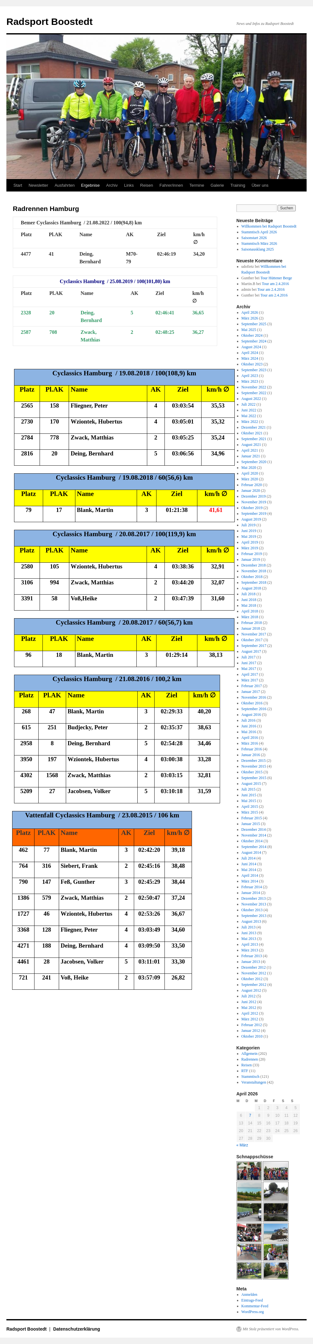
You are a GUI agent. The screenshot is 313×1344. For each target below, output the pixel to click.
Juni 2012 (248, 1002)
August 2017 (251, 651)
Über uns (260, 185)
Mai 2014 (248, 869)
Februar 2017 (251, 686)
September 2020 (253, 462)
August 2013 (251, 921)
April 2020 (249, 473)
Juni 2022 (248, 410)
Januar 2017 (250, 691)
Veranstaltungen (253, 1082)
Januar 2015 (250, 824)
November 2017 (253, 634)
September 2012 (253, 984)
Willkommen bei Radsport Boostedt (269, 226)
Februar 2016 (251, 749)
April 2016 (249, 737)
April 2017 (249, 674)
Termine (196, 185)
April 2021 (249, 450)
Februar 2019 (251, 554)
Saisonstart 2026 (254, 238)
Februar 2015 (251, 818)
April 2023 (249, 375)
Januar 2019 (250, 559)
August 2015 (251, 783)
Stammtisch (250, 1076)
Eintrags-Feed (252, 1300)
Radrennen (249, 1059)
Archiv (112, 185)
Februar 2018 (251, 622)
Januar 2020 (250, 490)
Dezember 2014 (253, 829)
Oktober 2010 (252, 1036)
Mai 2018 (248, 605)
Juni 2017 (248, 663)
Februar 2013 (251, 956)
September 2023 (253, 370)
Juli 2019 (248, 525)
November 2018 (253, 571)
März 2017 (249, 680)
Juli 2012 (248, 996)
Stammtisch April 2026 (259, 232)
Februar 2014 (251, 887)
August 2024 (251, 347)
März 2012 (249, 1019)
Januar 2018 (250, 628)
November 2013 (253, 904)
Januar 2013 (250, 961)
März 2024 (249, 358)
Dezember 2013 (253, 898)
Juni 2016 (248, 726)
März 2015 (249, 812)
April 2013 (249, 944)
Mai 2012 (248, 1007)
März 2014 (249, 881)
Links (129, 185)
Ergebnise (90, 185)
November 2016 (253, 697)
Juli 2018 (248, 594)
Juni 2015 (248, 795)
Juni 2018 (248, 599)
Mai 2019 (248, 536)
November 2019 (253, 502)
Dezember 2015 (253, 760)
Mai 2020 (248, 467)
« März (242, 1145)
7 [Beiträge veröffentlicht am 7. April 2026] (250, 1115)
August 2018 (251, 588)
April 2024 (249, 352)
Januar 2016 (250, 755)
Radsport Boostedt (49, 21)
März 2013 (249, 950)
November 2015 (253, 766)
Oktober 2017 (252, 640)
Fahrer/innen (171, 185)
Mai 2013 (248, 938)
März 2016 (249, 743)
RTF (244, 1071)
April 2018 (249, 611)
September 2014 (253, 847)
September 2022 (253, 393)
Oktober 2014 (252, 841)
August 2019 (251, 519)
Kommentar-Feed (254, 1306)
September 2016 (253, 709)
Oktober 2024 (252, 335)
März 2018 (249, 617)
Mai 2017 (248, 668)
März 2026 (249, 318)
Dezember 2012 (253, 967)
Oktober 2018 (252, 576)
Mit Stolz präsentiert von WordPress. (271, 1329)
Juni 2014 (248, 864)
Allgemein (249, 1053)
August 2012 (251, 990)
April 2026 (249, 312)
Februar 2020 (251, 485)
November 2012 (253, 973)
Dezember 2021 (253, 427)
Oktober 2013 (252, 910)
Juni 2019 (248, 531)
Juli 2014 (248, 858)
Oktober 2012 (252, 979)
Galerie (217, 185)
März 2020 (249, 479)
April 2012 (249, 1013)
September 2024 (253, 341)
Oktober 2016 (252, 703)
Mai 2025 (248, 329)
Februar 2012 (251, 1025)
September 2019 (253, 513)
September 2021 (253, 439)
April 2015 (249, 806)
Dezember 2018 (253, 565)
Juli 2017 (248, 657)
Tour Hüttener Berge (276, 278)
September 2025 (253, 324)
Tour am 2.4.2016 (275, 284)
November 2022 (253, 387)
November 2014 (253, 835)
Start (17, 185)
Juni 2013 (248, 933)
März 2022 (249, 421)
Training (237, 185)
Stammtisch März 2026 (259, 243)
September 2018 (253, 582)
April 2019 (249, 542)
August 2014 (251, 852)
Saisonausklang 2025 (257, 249)
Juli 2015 (248, 789)
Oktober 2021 (252, 433)
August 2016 (251, 714)
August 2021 (251, 444)
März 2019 (249, 548)
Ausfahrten (65, 185)
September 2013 (253, 915)
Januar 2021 (250, 456)
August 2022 (251, 398)
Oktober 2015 (252, 772)
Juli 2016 (248, 720)
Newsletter (38, 185)
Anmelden (249, 1294)
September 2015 (253, 778)
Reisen (146, 185)
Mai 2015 (248, 801)
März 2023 (249, 381)
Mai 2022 (248, 416)
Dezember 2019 (253, 496)
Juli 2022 (248, 404)
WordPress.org (252, 1312)
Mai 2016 (248, 732)
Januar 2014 (250, 892)
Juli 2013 (248, 927)
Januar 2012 (250, 1030)
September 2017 (253, 645)
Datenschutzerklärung (76, 1329)
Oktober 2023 (252, 364)
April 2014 (249, 875)
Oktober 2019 (252, 508)
